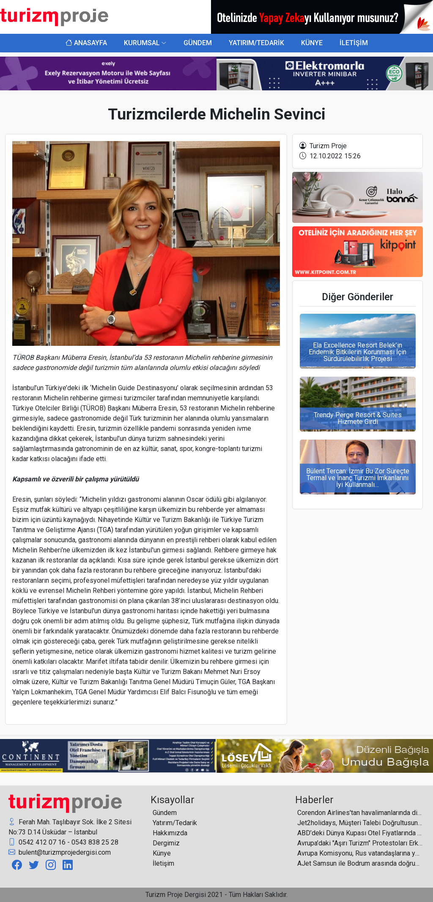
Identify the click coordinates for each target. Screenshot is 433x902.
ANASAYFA (86, 43)
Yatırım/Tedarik (175, 823)
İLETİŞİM (354, 43)
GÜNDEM (198, 43)
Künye (162, 853)
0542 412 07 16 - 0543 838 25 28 (63, 842)
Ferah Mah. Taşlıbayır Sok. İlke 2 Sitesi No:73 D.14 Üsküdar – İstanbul (70, 826)
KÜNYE (312, 43)
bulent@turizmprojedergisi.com (59, 853)
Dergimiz (166, 843)
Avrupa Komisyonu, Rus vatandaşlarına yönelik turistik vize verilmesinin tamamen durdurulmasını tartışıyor (359, 853)
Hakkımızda (170, 833)
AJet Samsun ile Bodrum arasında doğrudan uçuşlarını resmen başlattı (359, 863)
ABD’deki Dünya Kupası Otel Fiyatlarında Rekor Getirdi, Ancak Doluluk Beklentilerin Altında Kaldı (359, 833)
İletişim (163, 863)
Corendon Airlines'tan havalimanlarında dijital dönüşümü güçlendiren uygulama (359, 813)
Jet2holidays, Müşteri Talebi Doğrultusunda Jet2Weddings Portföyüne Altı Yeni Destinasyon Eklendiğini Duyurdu (359, 823)
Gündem (165, 813)
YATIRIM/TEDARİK (256, 43)
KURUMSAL (142, 43)
